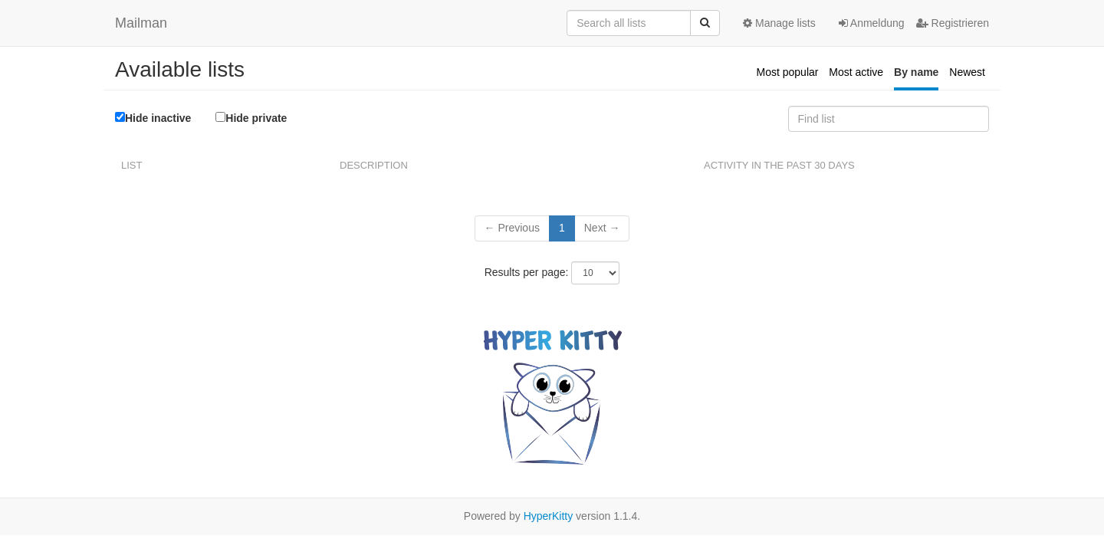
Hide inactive (153, 118)
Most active (856, 72)
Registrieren (952, 23)
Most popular (788, 72)
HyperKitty (548, 516)
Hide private (251, 117)
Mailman (141, 23)
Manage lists (779, 23)
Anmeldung (872, 23)
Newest (967, 72)
